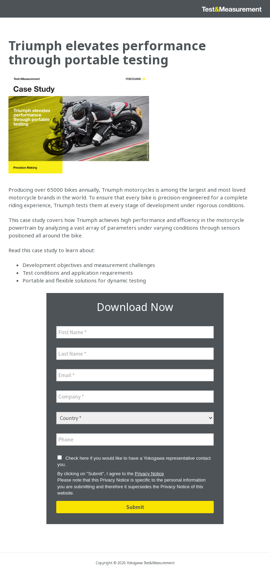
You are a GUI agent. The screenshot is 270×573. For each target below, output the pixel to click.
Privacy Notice (149, 473)
